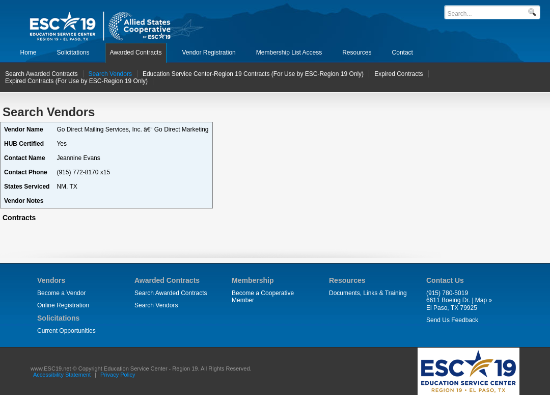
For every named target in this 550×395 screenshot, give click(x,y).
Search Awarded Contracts (170, 293)
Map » (483, 300)
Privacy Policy (117, 375)
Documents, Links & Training (368, 293)
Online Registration (63, 305)
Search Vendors (156, 305)
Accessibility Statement (62, 375)
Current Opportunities (66, 330)
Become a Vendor (61, 293)
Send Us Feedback (452, 320)
